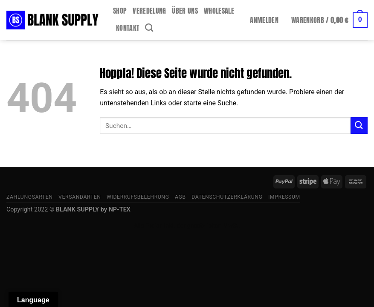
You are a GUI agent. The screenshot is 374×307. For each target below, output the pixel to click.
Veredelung (149, 11)
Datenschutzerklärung (226, 197)
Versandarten (79, 197)
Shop (120, 11)
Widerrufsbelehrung (138, 197)
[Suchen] (149, 27)
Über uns (185, 11)
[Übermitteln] (359, 125)
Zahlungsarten (29, 197)
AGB (180, 197)
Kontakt (127, 28)
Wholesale (219, 11)
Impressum (284, 197)
